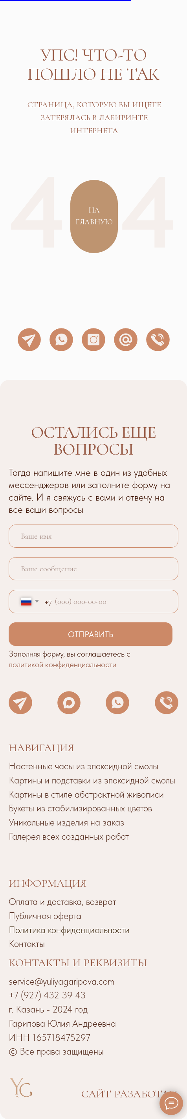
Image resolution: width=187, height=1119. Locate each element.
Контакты (27, 943)
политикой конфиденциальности (62, 664)
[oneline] (93, 569)
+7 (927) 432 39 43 (47, 995)
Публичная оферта (45, 915)
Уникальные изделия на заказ (66, 822)
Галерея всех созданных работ (69, 836)
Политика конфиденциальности (69, 930)
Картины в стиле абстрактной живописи (86, 794)
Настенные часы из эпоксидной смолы (83, 766)
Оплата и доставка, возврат (62, 901)
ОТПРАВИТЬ (90, 634)
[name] (93, 536)
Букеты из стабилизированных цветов (80, 808)
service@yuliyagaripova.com (61, 981)
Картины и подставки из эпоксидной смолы (92, 780)
